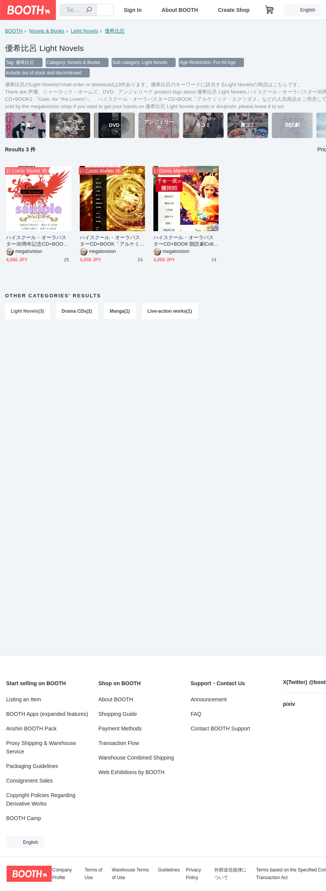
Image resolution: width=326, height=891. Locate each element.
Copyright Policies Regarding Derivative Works (41, 799)
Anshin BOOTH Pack (31, 728)
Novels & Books (46, 31)
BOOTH (14, 31)
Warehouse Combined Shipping (136, 758)
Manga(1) (120, 312)
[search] (89, 10)
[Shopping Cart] (270, 10)
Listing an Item (23, 699)
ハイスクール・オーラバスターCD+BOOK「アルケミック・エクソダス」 (112, 241)
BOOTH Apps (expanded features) (47, 714)
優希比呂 (115, 31)
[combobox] (78, 10)
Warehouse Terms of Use (130, 874)
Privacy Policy (193, 874)
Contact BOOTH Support (220, 728)
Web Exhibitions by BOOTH (132, 772)
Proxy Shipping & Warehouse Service (41, 747)
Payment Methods (120, 728)
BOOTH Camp (23, 818)
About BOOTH (179, 10)
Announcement (209, 699)
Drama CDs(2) (77, 312)
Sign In (133, 10)
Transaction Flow (119, 743)
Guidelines (169, 870)
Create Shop (233, 10)
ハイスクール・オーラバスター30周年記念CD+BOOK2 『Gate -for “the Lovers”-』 (37, 241)
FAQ (196, 714)
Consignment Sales (29, 781)
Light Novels (85, 31)
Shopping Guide (118, 714)
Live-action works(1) (170, 312)
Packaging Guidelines (32, 766)
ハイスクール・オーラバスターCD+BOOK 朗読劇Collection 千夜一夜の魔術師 (184, 241)
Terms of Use (93, 874)
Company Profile (62, 874)
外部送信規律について (230, 874)
